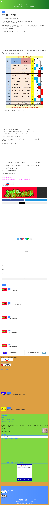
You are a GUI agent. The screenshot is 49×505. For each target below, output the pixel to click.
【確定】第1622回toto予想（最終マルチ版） (16, 394)
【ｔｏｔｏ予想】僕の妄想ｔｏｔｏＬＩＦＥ (24, 5)
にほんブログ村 (5, 185)
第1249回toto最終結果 (12, 346)
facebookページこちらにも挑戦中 (8, 419)
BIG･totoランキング (5, 366)
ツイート (3, 417)
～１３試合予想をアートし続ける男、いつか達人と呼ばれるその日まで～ (24, 501)
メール (3, 269)
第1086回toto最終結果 (12, 290)
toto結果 (3, 243)
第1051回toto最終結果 (12, 332)
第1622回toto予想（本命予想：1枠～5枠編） (16, 409)
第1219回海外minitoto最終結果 (14, 304)
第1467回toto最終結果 (12, 318)
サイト (3, 273)
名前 (3, 265)
